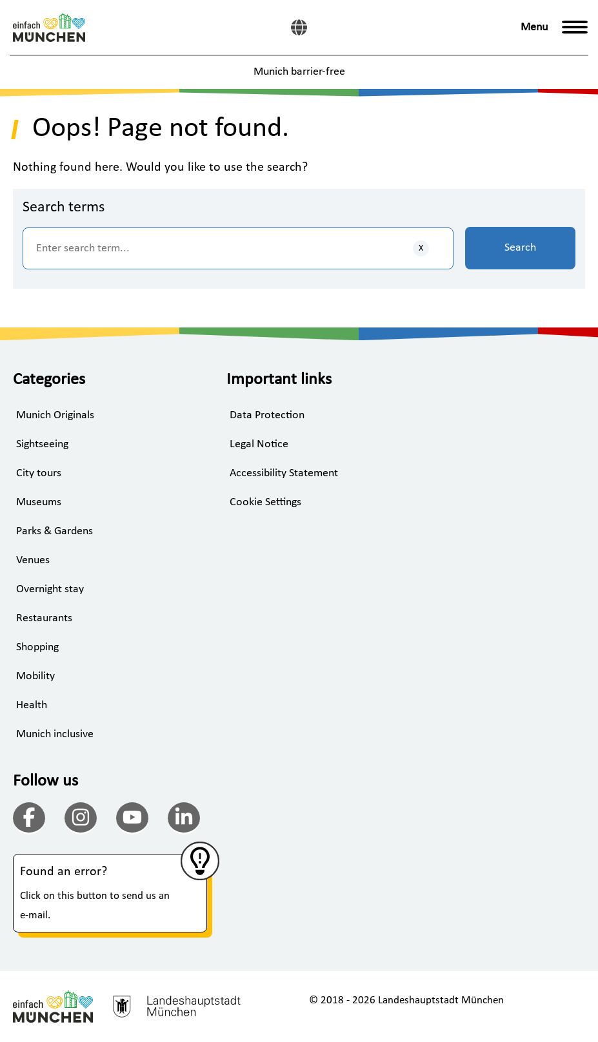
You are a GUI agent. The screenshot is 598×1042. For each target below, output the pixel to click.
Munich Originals (55, 415)
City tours (38, 473)
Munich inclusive (55, 734)
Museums (38, 502)
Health (31, 705)
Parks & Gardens (54, 531)
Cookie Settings (265, 502)
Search (520, 248)
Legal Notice (259, 444)
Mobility (35, 676)
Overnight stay (50, 589)
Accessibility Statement (284, 473)
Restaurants (44, 618)
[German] (299, 27)
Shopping (37, 647)
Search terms (64, 207)
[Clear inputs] (421, 248)
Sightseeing (42, 444)
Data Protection (267, 415)
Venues (33, 560)
